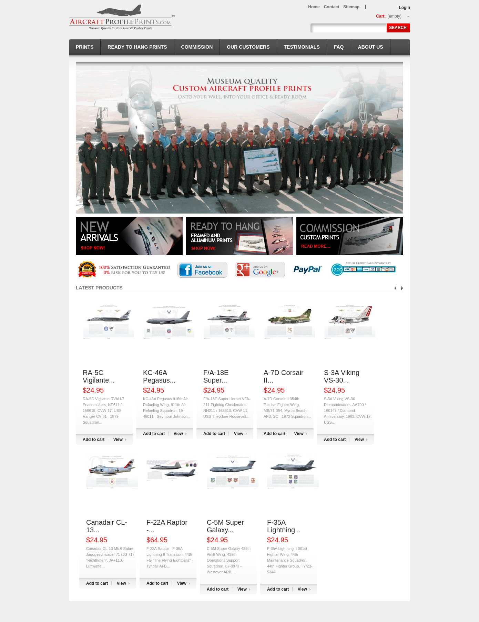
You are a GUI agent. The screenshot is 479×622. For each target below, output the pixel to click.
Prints (84, 47)
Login (404, 7)
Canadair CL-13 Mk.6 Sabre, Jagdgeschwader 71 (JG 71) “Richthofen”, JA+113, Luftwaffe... (110, 557)
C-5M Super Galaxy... (225, 526)
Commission (197, 47)
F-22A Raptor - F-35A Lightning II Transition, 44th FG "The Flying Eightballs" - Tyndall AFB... (169, 557)
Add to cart (93, 439)
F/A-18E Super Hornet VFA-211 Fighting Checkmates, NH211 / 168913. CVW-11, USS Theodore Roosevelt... (226, 407)
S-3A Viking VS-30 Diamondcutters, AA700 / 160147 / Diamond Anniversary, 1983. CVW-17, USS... (347, 410)
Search (398, 27)
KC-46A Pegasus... (159, 376)
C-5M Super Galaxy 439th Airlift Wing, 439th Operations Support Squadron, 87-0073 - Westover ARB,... (229, 560)
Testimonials (302, 47)
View (118, 439)
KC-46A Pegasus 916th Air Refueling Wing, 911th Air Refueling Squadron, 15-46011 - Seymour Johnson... (167, 407)
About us (370, 47)
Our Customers (248, 47)
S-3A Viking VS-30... (341, 376)
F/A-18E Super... (215, 376)
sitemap (351, 7)
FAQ (339, 47)
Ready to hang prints (137, 47)
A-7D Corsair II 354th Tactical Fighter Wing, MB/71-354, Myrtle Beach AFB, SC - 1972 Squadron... (287, 407)
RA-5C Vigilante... (99, 376)
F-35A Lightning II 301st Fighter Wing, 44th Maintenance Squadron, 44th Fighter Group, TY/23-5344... (289, 560)
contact (331, 7)
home (313, 7)
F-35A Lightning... (284, 526)
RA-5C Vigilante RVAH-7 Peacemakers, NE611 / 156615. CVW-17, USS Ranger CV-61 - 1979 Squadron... (103, 410)
